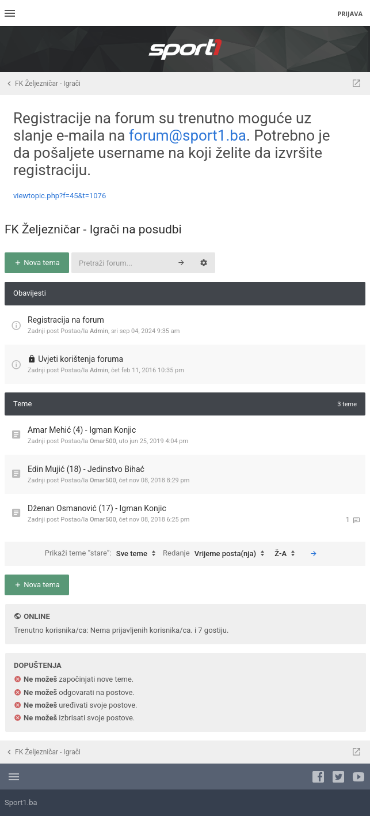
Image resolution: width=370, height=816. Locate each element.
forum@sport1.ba (187, 135)
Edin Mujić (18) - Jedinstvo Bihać (86, 469)
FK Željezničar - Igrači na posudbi (93, 229)
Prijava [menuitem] (350, 13)
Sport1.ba (21, 802)
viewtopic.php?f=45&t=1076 (59, 195)
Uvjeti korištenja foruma (80, 359)
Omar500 (103, 441)
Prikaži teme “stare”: (103, 554)
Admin (99, 331)
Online (36, 616)
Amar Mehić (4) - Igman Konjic (82, 430)
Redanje (216, 554)
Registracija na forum (66, 319)
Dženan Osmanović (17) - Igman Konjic (97, 508)
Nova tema (37, 262)
